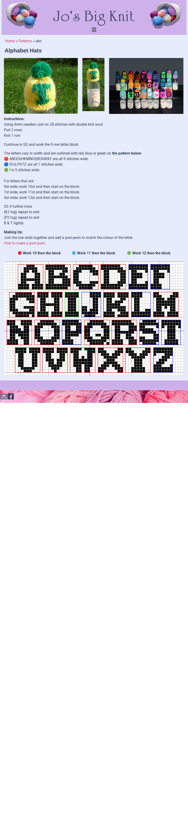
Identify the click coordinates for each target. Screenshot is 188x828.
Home (10, 41)
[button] (94, 30)
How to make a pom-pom (24, 243)
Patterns (25, 41)
